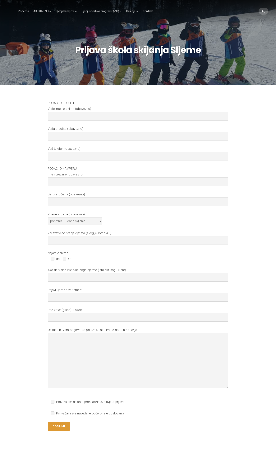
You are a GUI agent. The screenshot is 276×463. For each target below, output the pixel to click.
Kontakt (148, 11)
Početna (23, 11)
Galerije (131, 11)
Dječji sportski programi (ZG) (100, 11)
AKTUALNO (41, 11)
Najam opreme (58, 253)
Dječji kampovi (65, 11)
